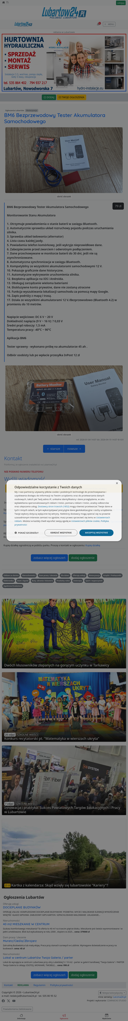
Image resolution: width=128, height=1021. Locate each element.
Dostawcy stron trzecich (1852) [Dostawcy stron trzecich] (53, 506)
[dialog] (64, 510)
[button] (26, 532)
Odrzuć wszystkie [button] (61, 532)
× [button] (117, 483)
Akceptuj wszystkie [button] (96, 532)
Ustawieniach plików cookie (85, 520)
